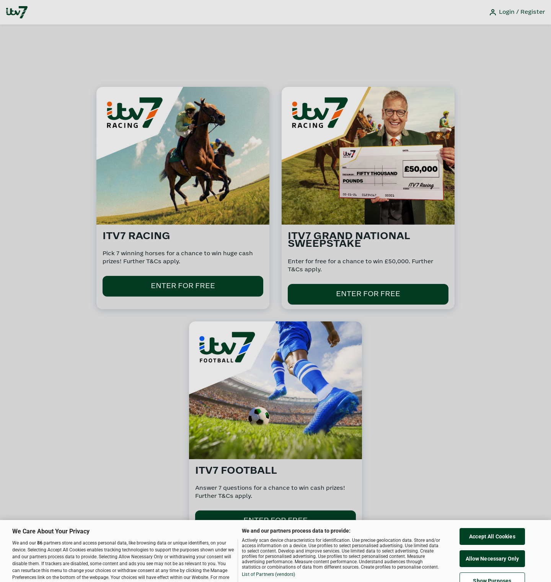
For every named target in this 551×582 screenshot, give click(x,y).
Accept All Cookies (492, 540)
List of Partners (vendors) (268, 578)
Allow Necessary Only (492, 562)
